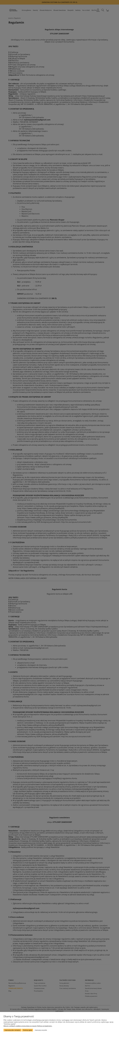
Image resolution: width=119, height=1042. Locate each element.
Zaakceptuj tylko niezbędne (12, 1030)
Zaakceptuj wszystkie (41, 1030)
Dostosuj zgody (27, 1030)
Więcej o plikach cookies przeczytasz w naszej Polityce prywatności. (27, 1026)
